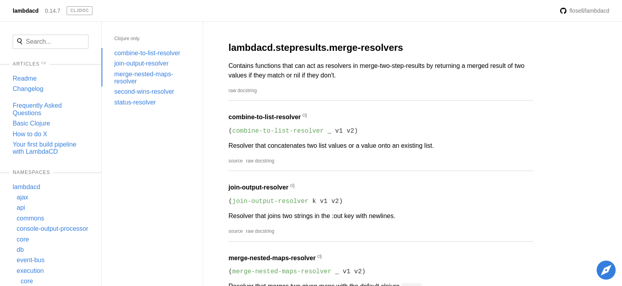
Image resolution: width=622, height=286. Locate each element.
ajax (22, 197)
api (21, 207)
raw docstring (242, 90)
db (20, 249)
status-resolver (135, 102)
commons (30, 218)
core (23, 239)
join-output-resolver (141, 63)
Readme (24, 78)
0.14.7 (52, 11)
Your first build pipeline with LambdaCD (44, 148)
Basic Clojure (31, 123)
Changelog (28, 88)
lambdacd (25, 11)
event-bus (30, 260)
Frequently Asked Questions (37, 109)
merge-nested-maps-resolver (143, 78)
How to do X (30, 134)
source (235, 161)
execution (30, 270)
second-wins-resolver (144, 91)
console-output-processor (52, 228)
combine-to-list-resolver (147, 53)
